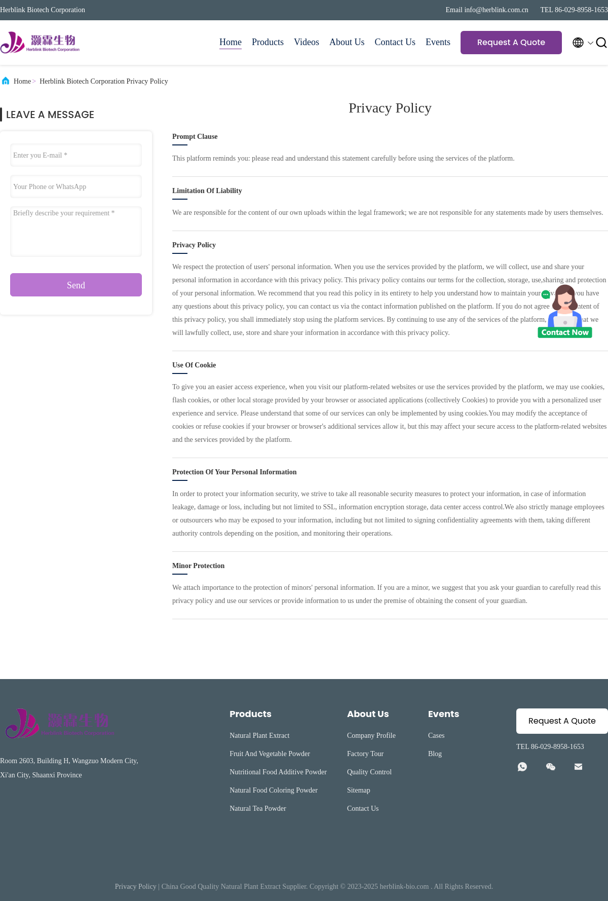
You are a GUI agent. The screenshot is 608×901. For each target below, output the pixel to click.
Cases (436, 735)
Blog (435, 754)
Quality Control (369, 772)
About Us (347, 42)
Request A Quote (511, 42)
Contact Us (395, 42)
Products (268, 42)
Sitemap (358, 790)
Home (230, 42)
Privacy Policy (136, 886)
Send (76, 285)
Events (438, 42)
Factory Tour (365, 754)
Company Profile (371, 735)
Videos (306, 42)
